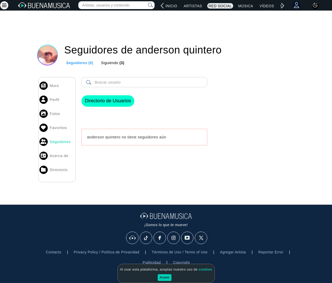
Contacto (53, 252)
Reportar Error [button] (270, 252)
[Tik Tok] (146, 238)
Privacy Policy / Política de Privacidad (106, 252)
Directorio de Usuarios (108, 100)
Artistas (193, 6)
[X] (201, 238)
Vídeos (267, 6)
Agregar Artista (233, 252)
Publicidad (152, 262)
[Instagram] (174, 238)
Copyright (181, 262)
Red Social (220, 6)
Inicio (171, 6)
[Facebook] (160, 238)
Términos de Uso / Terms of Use (180, 252)
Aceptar (165, 277)
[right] (283, 6)
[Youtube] (187, 238)
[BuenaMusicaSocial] (132, 238)
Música (245, 6)
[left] (162, 6)
